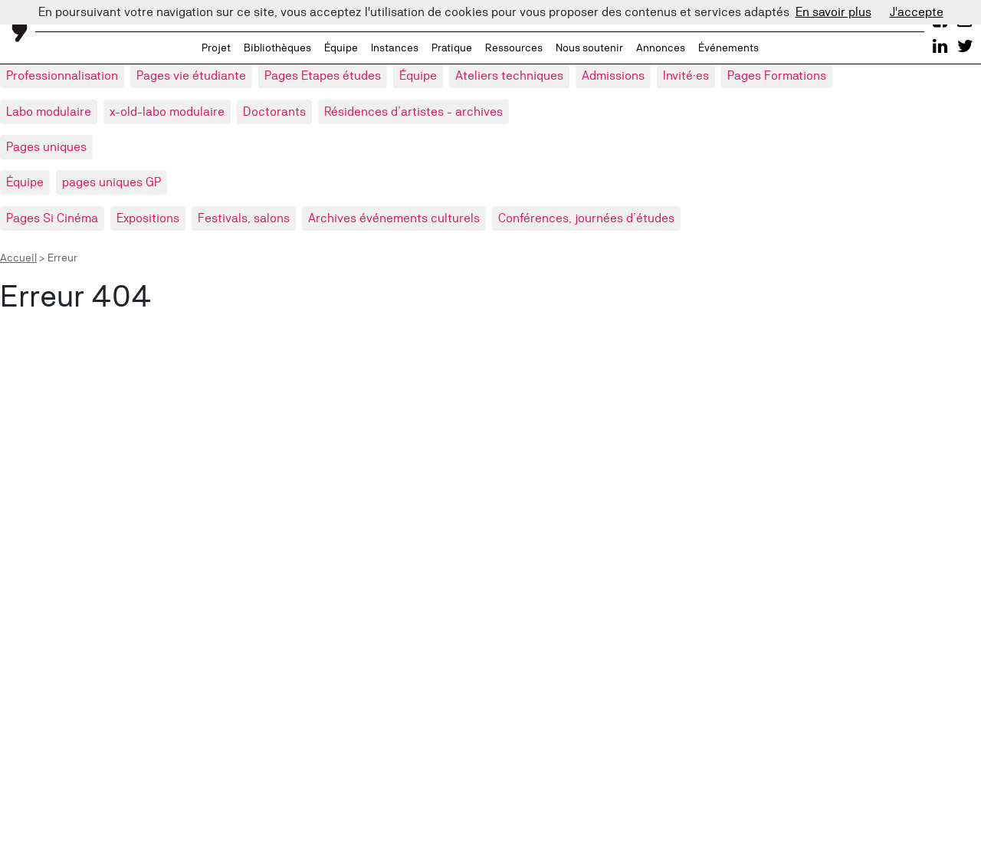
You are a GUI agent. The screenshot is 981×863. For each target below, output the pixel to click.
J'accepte (916, 12)
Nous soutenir (589, 47)
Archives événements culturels (394, 218)
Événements (728, 47)
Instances (394, 47)
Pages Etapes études (322, 75)
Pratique (451, 47)
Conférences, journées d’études (586, 218)
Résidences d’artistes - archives (413, 111)
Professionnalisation (62, 75)
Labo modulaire (48, 111)
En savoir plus (833, 12)
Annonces (660, 47)
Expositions (147, 218)
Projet (216, 47)
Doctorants (274, 111)
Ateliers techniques (509, 75)
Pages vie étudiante (191, 75)
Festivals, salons (244, 218)
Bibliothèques (277, 47)
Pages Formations (776, 75)
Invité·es (686, 75)
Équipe (341, 47)
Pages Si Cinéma (52, 218)
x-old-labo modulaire (167, 111)
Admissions (613, 75)
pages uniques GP (111, 182)
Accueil (18, 257)
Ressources (514, 47)
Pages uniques (46, 146)
